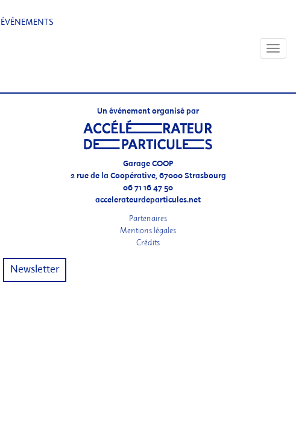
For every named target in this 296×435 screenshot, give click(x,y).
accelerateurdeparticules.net (148, 200)
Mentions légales (148, 230)
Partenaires (148, 218)
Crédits (148, 242)
